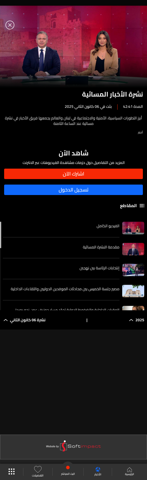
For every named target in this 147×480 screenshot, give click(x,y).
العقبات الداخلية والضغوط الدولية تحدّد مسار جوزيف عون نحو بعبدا (67, 310)
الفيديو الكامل (108, 225)
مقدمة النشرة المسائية (101, 247)
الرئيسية (129, 472)
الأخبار (97, 472)
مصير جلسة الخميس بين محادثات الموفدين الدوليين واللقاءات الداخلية (65, 288)
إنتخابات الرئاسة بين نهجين (99, 267)
